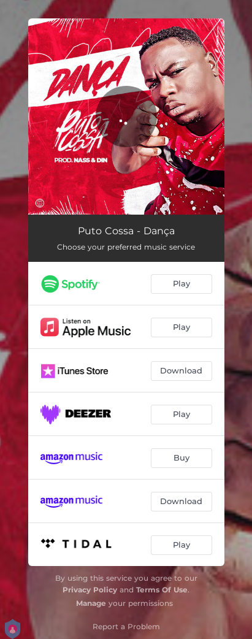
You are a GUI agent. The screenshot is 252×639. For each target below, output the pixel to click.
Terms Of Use (162, 589)
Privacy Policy (90, 589)
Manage (91, 603)
